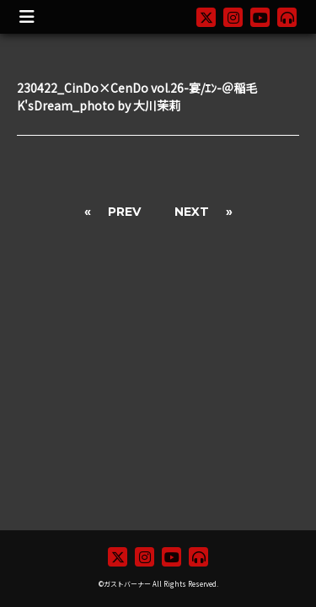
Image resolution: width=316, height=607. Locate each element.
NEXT (191, 211)
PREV (124, 211)
